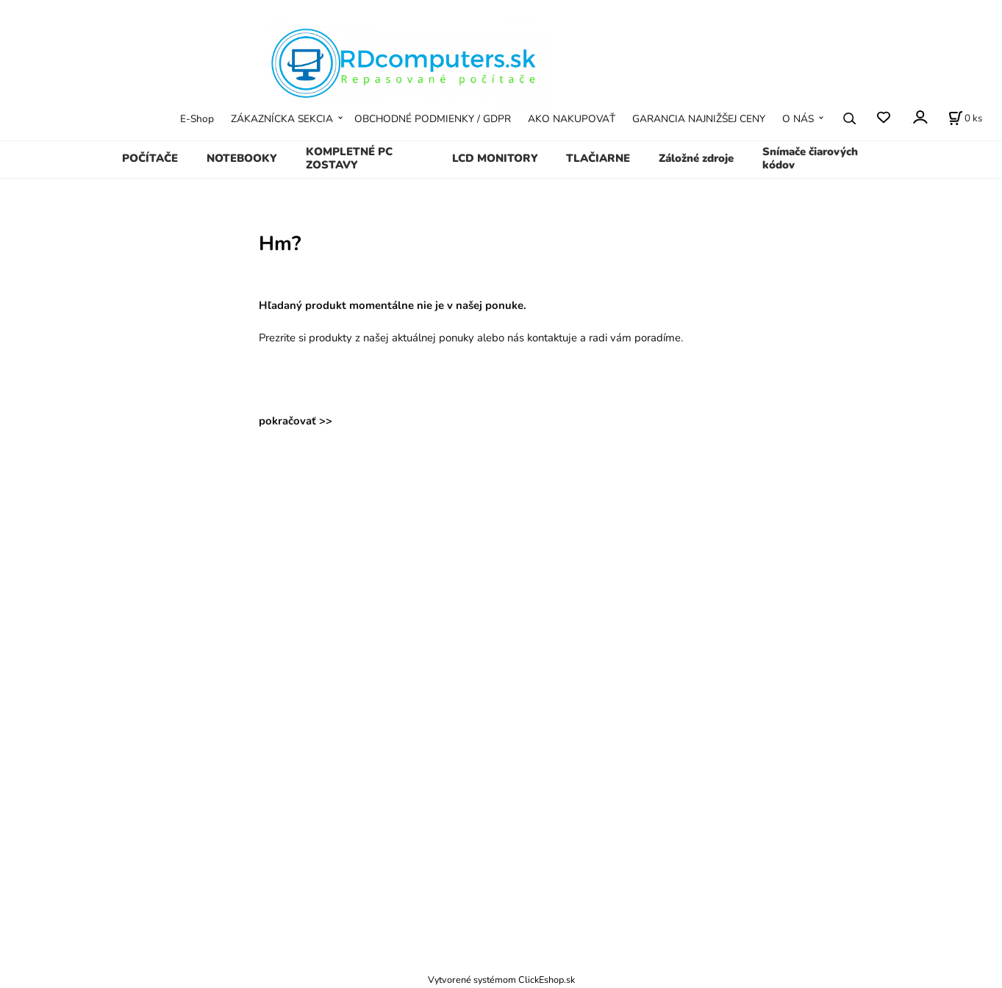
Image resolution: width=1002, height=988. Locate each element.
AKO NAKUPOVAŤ (571, 119)
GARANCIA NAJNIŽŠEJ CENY (698, 119)
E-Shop (197, 119)
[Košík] (965, 118)
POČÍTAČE (150, 158)
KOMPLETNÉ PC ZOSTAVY (349, 158)
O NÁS (798, 119)
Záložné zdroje (696, 158)
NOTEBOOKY (242, 158)
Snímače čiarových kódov (810, 158)
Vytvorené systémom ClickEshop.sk (501, 979)
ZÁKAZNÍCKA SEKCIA (282, 119)
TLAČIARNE (598, 158)
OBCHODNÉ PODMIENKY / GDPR (432, 119)
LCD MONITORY (495, 158)
